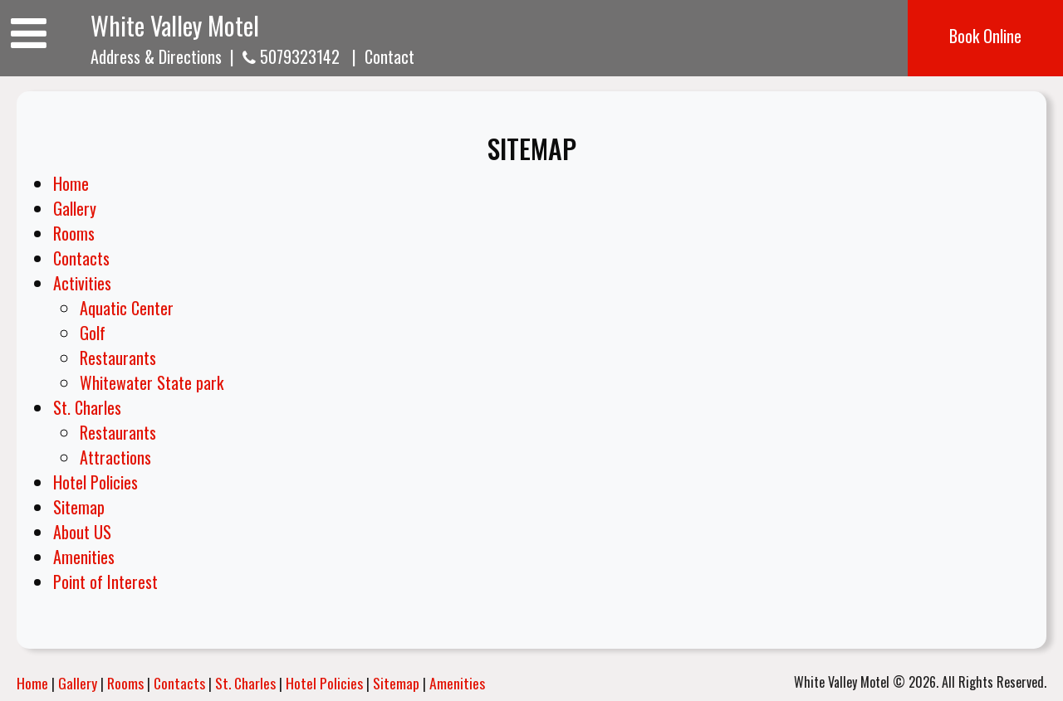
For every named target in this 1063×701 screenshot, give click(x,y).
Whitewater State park (151, 382)
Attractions (115, 457)
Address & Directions (156, 56)
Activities (82, 282)
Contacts (81, 258)
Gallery (74, 208)
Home (71, 183)
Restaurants (118, 357)
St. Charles (87, 407)
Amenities (84, 556)
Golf (92, 332)
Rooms (74, 233)
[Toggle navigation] (28, 31)
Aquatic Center (127, 307)
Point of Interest (105, 581)
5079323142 (291, 56)
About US (82, 531)
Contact (389, 56)
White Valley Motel (175, 25)
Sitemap (79, 506)
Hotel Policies (95, 482)
